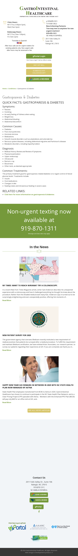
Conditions (12, 89)
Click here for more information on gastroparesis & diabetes (29, 194)
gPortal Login (39, 56)
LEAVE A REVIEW (39, 79)
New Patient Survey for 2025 (16, 335)
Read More (6, 300)
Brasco (49, 552)
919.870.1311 (52, 21)
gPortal (38, 507)
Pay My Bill (39, 65)
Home (4, 89)
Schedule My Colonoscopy (39, 72)
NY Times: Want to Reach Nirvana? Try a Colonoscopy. (30, 285)
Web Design (29, 552)
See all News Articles (39, 410)
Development (39, 552)
